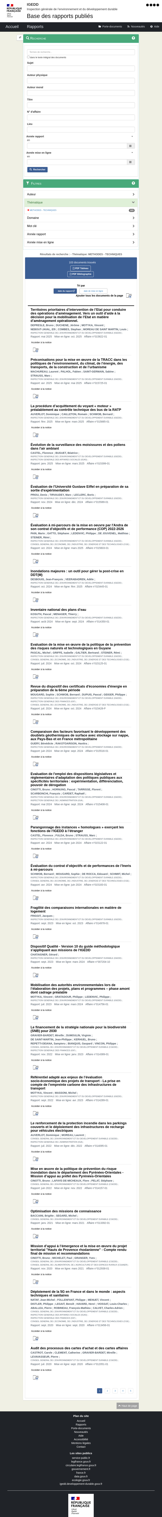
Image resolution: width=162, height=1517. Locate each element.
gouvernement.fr (81, 1469)
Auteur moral (35, 87)
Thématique (35, 202)
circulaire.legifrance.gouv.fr (81, 1465)
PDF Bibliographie (80, 274)
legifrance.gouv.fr (81, 1461)
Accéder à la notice (41, 342)
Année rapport (36, 234)
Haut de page (127, 1405)
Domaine (33, 217)
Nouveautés (81, 1431)
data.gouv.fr (81, 1476)
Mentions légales (81, 1443)
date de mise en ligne (93, 291)
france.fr (81, 1472)
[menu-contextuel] (28, 57)
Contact (81, 1446)
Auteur (31, 194)
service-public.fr (81, 1457)
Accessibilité (81, 1439)
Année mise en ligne (40, 242)
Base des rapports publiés (60, 16)
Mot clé (32, 226)
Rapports (81, 1424)
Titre (30, 99)
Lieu (29, 123)
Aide (81, 1435)
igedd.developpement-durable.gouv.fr (81, 1483)
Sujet (30, 62)
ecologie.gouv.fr (81, 1480)
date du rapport (65, 291)
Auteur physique (37, 75)
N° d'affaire (34, 111)
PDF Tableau (80, 268)
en (28, 140)
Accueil (81, 1420)
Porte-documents (81, 1428)
